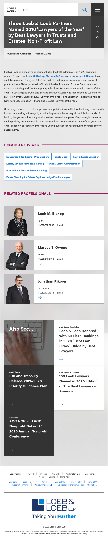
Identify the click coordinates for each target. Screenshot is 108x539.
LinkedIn (13, 481)
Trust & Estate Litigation (86, 156)
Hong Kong (65, 476)
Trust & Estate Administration (64, 163)
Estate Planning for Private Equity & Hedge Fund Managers (38, 177)
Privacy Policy (76, 481)
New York (30, 473)
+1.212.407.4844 (46, 292)
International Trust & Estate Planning (26, 170)
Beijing (52, 476)
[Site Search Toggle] (84, 9)
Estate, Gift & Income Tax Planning (25, 163)
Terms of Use (93, 481)
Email (60, 224)
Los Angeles (15, 473)
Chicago (43, 473)
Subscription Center (20, 484)
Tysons (41, 476)
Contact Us (60, 481)
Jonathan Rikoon (52, 281)
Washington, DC (72, 473)
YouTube (46, 481)
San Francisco (91, 473)
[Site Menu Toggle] (97, 9)
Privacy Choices (43, 485)
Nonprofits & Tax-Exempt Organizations (27, 156)
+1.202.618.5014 (46, 258)
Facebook (26, 481)
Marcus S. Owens (52, 247)
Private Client (61, 156)
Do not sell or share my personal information (77, 485)
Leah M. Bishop (51, 213)
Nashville (56, 473)
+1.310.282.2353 (46, 224)
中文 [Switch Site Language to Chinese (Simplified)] (26, 10)
